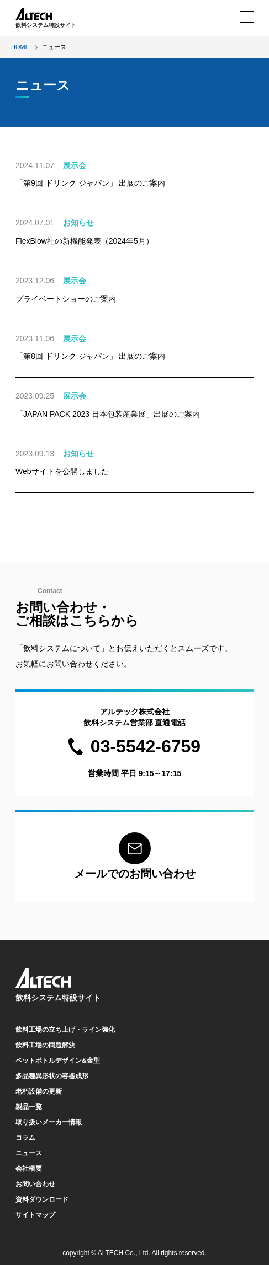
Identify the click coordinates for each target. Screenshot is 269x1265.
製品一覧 (28, 1107)
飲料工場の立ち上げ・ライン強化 (65, 1029)
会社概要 (28, 1168)
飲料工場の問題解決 (45, 1045)
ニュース (28, 1153)
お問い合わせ (35, 1184)
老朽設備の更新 (38, 1091)
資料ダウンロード (41, 1199)
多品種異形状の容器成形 (51, 1076)
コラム (25, 1138)
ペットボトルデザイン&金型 (57, 1060)
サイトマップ (35, 1215)
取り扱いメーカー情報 (48, 1122)
